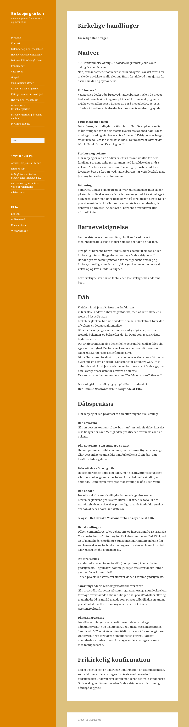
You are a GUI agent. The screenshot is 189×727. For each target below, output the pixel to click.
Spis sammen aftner (22, 82)
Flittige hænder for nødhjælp (27, 94)
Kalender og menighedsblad (27, 48)
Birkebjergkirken (27, 13)
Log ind (15, 213)
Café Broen (17, 71)
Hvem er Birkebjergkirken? (26, 54)
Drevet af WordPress (89, 719)
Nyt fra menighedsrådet (24, 99)
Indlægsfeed (18, 219)
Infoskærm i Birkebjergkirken (20, 107)
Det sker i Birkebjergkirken (26, 60)
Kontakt (15, 43)
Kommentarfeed (20, 225)
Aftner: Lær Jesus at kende (26, 162)
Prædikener (18, 65)
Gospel (15, 77)
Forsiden (16, 37)
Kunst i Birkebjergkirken (25, 88)
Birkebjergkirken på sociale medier (26, 116)
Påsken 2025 (18, 192)
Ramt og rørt (18, 168)
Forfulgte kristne (20, 123)
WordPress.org (19, 230)
